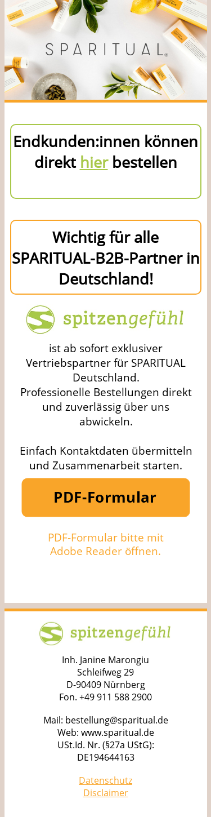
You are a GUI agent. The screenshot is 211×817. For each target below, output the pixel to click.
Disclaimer (105, 793)
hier (94, 162)
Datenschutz (105, 780)
